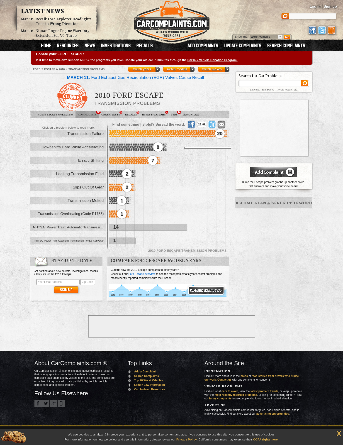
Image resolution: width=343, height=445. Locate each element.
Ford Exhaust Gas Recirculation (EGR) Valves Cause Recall (135, 77)
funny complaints (220, 398)
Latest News (42, 11)
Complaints (88, 113)
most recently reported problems (235, 394)
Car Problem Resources (149, 389)
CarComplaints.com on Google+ (53, 403)
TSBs (175, 113)
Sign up (330, 6)
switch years (142, 69)
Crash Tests (111, 113)
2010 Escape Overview (55, 114)
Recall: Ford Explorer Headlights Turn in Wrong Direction (64, 21)
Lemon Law (190, 114)
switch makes (212, 69)
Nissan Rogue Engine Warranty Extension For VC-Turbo (63, 33)
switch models (176, 69)
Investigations (155, 113)
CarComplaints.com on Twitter (45, 403)
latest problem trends (264, 391)
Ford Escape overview (142, 274)
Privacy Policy (186, 439)
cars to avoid (229, 391)
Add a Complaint (145, 371)
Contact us (224, 379)
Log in (315, 6)
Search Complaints (146, 376)
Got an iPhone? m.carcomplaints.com (61, 403)
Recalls (132, 113)
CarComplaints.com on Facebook (38, 403)
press (244, 376)
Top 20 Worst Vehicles (148, 380)
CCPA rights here (265, 439)
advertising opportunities (272, 413)
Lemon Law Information (149, 384)
